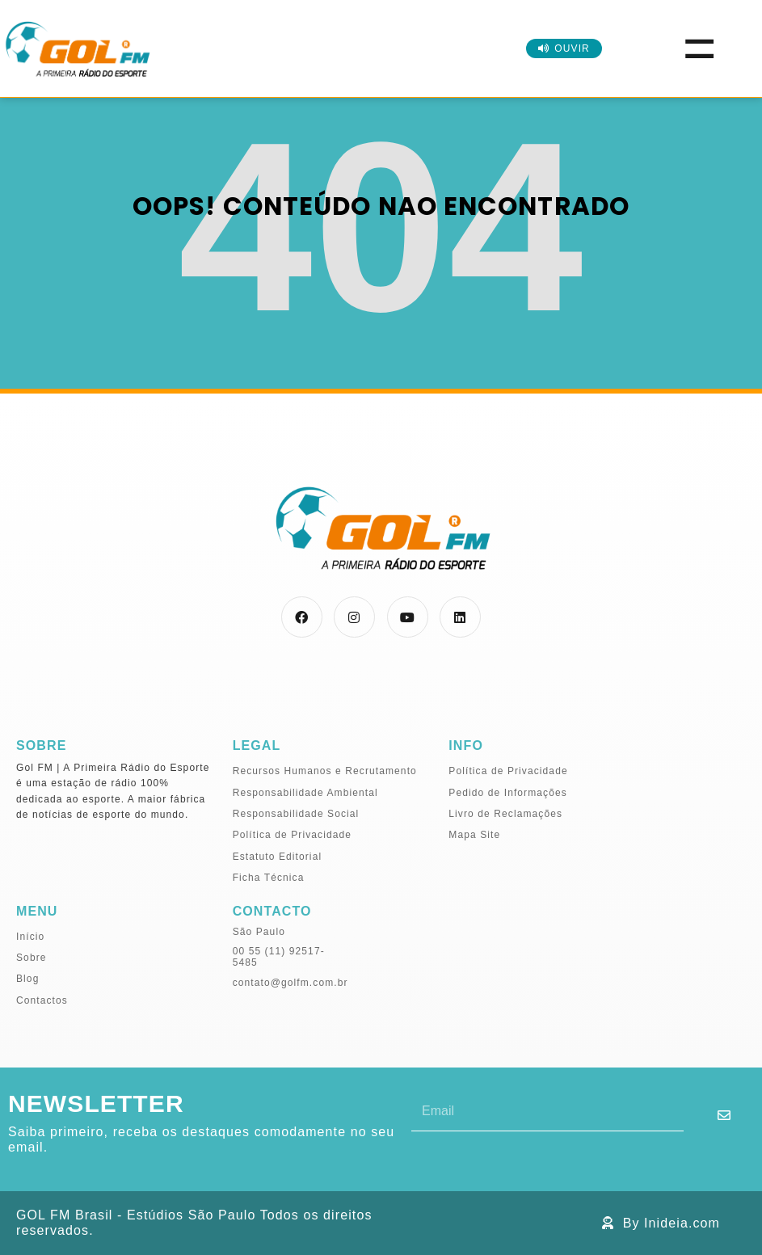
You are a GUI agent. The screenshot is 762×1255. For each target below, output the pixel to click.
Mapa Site (474, 834)
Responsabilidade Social (296, 813)
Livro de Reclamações (505, 813)
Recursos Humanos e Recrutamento (325, 771)
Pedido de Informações (507, 792)
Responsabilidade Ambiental (305, 792)
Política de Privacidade (292, 834)
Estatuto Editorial (277, 856)
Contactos (42, 1000)
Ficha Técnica (269, 877)
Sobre (31, 957)
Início (30, 936)
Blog (27, 978)
